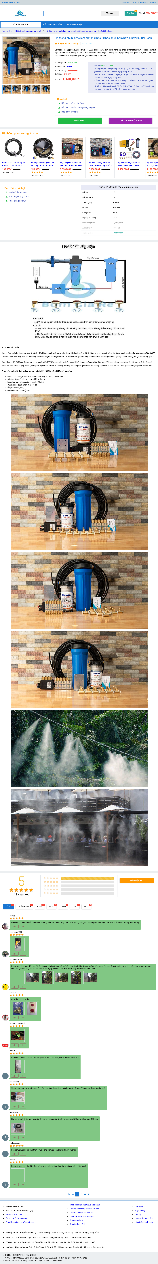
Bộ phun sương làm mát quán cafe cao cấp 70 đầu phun (129, 164)
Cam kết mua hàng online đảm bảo (84, 1209)
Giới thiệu (126, 2)
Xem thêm (118, 233)
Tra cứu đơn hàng (140, 2)
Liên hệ (153, 2)
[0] (73, 1194)
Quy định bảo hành (77, 1224)
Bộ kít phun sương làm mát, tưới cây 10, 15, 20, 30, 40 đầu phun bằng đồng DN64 (72, 164)
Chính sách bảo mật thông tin (82, 1216)
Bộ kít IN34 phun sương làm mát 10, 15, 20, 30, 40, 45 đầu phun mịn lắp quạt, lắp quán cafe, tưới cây (43, 164)
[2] (81, 1194)
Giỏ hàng (130, 13)
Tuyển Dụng (140, 1210)
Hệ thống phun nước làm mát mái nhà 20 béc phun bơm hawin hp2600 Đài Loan (79, 31)
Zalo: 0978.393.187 (14, 1214)
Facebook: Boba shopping (16, 1218)
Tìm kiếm (110, 13)
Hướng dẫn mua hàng (144, 1218)
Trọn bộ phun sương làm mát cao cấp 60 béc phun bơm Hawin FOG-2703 (100, 164)
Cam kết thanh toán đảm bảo (82, 1212)
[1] (69, 1194)
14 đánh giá (74, 43)
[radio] (11, 890)
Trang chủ (7, 31)
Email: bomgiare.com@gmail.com (20, 1222)
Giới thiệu (139, 1207)
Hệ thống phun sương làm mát (28, 31)
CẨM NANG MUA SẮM (52, 25)
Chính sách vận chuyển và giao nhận (85, 1205)
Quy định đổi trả (76, 1220)
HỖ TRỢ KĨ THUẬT (74, 25)
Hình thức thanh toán (144, 1222)
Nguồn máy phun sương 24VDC (12, 164)
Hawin (69, 66)
